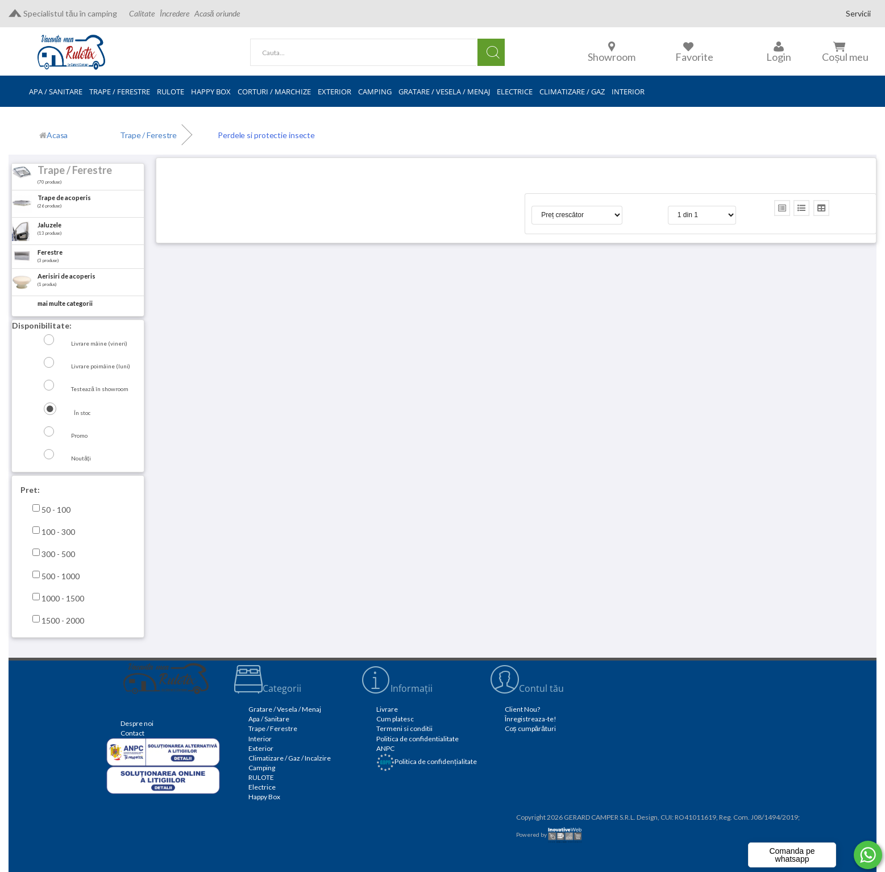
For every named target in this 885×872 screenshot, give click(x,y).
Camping (261, 767)
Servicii (858, 13)
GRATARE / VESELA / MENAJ (444, 91)
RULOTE (170, 91)
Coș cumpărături (530, 728)
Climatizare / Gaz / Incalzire (289, 758)
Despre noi (137, 723)
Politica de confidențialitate (426, 761)
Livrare (387, 709)
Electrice (262, 787)
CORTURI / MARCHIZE (274, 91)
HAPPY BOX (211, 91)
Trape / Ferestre (272, 728)
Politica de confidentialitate (417, 738)
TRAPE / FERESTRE (119, 91)
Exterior (260, 748)
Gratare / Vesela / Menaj (284, 709)
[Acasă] (53, 135)
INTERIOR (628, 91)
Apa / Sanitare (268, 719)
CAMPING (375, 91)
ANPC (385, 748)
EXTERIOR (334, 91)
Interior (260, 738)
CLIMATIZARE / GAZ (572, 91)
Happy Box (264, 796)
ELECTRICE (515, 91)
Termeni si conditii (404, 728)
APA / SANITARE (55, 91)
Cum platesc (395, 719)
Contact (132, 733)
